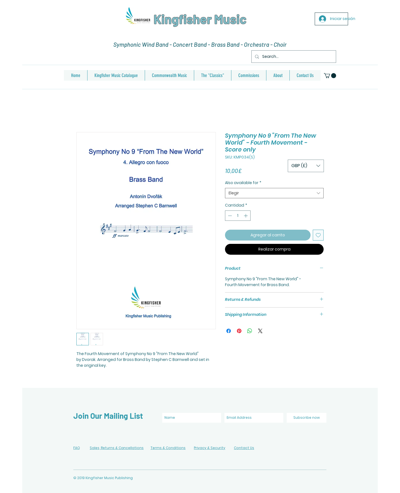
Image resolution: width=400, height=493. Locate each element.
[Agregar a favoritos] (318, 235)
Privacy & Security (209, 447)
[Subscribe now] (306, 418)
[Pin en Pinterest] (239, 331)
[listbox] (306, 166)
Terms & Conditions (168, 447)
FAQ (76, 447)
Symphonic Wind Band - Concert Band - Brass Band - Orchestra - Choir (200, 44)
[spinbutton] (238, 216)
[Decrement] (229, 216)
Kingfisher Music (200, 18)
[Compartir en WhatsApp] (249, 331)
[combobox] (274, 193)
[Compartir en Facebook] (228, 331)
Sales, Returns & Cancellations (117, 447)
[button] (330, 75)
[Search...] (293, 57)
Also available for (243, 182)
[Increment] (246, 216)
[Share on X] (260, 331)
